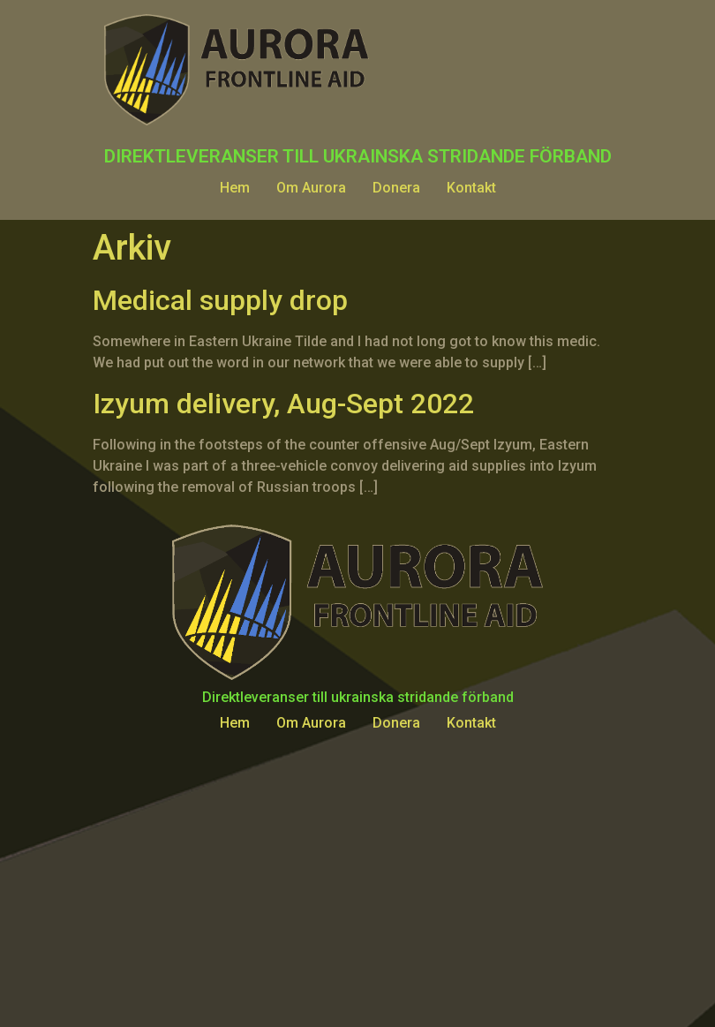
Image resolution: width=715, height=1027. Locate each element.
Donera (396, 187)
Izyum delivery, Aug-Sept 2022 (283, 403)
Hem (235, 187)
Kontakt (471, 187)
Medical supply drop (220, 300)
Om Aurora (311, 187)
